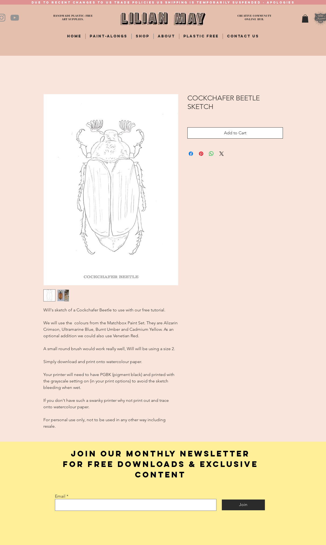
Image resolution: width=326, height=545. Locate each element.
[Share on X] (221, 153)
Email (60, 496)
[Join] (243, 505)
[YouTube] (14, 17)
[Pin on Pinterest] (201, 153)
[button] (305, 19)
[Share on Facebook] (191, 153)
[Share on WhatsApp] (211, 153)
